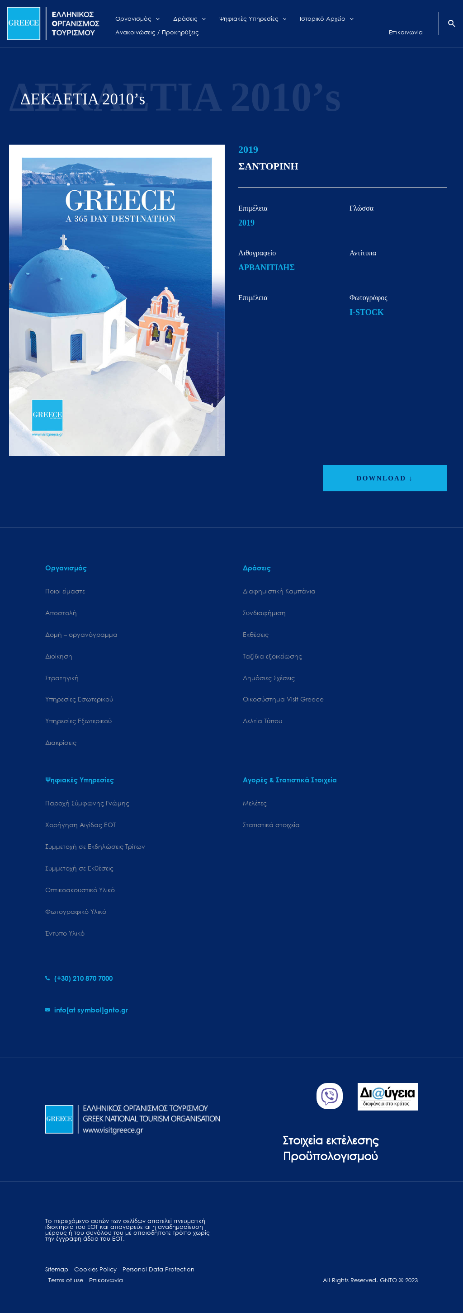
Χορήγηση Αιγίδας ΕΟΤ (80, 824)
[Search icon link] (452, 24)
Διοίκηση (58, 656)
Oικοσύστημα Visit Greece (283, 699)
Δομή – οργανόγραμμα (81, 634)
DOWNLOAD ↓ (385, 478)
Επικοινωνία (106, 1280)
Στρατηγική (62, 677)
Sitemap (56, 1269)
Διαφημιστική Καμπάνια (279, 591)
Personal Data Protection (158, 1269)
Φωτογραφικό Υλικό (75, 911)
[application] (151, 17)
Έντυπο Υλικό (65, 933)
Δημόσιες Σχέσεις (269, 677)
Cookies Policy (95, 1269)
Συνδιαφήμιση (264, 612)
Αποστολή (61, 612)
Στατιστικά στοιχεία (271, 824)
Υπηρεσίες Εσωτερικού (79, 699)
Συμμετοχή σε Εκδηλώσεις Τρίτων (95, 846)
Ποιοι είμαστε (65, 591)
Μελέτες (255, 803)
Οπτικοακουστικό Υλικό (80, 889)
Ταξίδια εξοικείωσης (272, 656)
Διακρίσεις (60, 742)
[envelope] (86, 1009)
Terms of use (65, 1280)
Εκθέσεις (256, 634)
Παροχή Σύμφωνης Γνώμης (87, 803)
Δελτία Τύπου (262, 720)
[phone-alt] (79, 978)
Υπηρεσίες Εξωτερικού (78, 720)
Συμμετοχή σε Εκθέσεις (79, 868)
